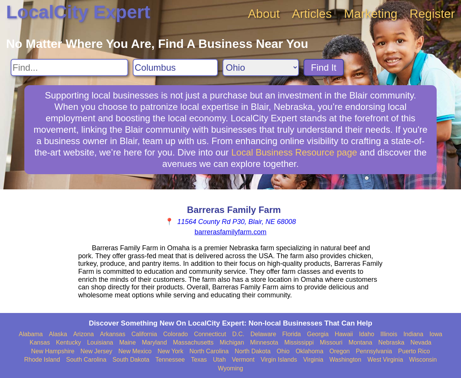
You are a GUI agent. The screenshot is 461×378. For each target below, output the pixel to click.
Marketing (370, 14)
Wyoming (230, 368)
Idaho (366, 334)
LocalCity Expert (78, 12)
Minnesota (264, 342)
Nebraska (391, 342)
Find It (324, 67)
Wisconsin (423, 359)
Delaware (263, 334)
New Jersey (97, 351)
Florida (291, 334)
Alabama (31, 334)
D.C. (238, 334)
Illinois (388, 334)
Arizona (83, 334)
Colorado (175, 334)
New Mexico (134, 351)
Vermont (243, 359)
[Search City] (175, 67)
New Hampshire (53, 351)
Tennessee (170, 359)
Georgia (318, 334)
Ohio (283, 351)
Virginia (313, 359)
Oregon (339, 351)
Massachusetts (193, 342)
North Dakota (252, 351)
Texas (199, 359)
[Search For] (69, 67)
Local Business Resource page (294, 152)
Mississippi (298, 342)
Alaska (58, 334)
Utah (219, 359)
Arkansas (113, 334)
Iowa (435, 334)
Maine (127, 342)
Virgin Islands (279, 359)
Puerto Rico (414, 351)
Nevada (420, 342)
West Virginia (385, 359)
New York (170, 351)
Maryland (154, 342)
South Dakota (131, 359)
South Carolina (86, 359)
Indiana (413, 334)
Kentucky (68, 342)
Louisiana (100, 342)
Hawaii (344, 334)
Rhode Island (42, 359)
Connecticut (210, 334)
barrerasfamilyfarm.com (230, 232)
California (144, 334)
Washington (345, 359)
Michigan (232, 342)
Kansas (40, 342)
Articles (312, 14)
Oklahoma (309, 351)
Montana (360, 342)
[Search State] (261, 67)
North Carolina (209, 351)
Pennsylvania (374, 351)
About (264, 14)
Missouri (331, 342)
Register (432, 14)
